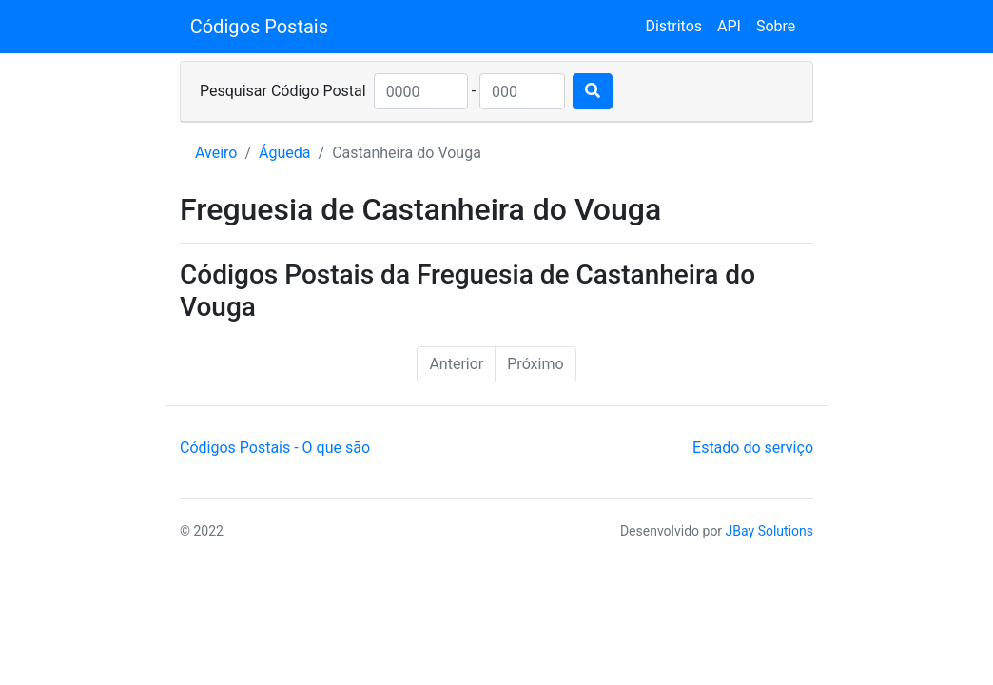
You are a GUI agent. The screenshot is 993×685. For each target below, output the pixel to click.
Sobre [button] (775, 26)
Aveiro (216, 153)
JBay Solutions (769, 530)
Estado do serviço (752, 448)
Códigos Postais (259, 26)
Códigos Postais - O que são (275, 448)
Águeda (284, 153)
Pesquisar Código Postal (283, 91)
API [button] (729, 26)
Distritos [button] (673, 26)
